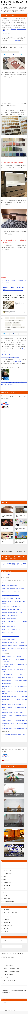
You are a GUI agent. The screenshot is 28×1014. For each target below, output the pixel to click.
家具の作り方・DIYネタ (6, 52)
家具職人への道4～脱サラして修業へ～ (10, 595)
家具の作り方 (8, 329)
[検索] (12, 946)
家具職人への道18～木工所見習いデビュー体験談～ (13, 642)
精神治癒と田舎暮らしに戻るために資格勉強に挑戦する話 (14, 720)
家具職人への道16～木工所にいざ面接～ (10, 636)
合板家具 (22, 327)
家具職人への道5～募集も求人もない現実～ (11, 598)
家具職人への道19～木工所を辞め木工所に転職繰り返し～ (14, 645)
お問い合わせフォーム (20, 361)
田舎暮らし (5, 895)
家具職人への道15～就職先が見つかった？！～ (12, 632)
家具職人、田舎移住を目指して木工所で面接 (11, 656)
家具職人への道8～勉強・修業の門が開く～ (11, 609)
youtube (7, 318)
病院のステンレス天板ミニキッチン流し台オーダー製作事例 (20, 515)
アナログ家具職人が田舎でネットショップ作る (12, 674)
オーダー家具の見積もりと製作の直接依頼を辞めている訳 (14, 728)
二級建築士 (5, 876)
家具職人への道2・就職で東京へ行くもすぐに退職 (13, 588)
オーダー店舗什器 (19, 320)
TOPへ (21, 1012)
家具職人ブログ (6, 888)
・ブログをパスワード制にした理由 (10, 357)
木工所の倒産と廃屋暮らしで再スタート (10, 683)
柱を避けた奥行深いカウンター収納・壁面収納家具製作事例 (7, 515)
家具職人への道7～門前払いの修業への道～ (11, 606)
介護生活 (4, 879)
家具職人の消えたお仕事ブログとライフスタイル (12, 3)
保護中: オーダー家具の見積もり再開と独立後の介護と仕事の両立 (20, 528)
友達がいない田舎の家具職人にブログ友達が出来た (13, 677)
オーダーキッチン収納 (20, 318)
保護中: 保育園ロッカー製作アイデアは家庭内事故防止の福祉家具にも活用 (20, 541)
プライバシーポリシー (7, 983)
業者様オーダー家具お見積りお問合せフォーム (13, 971)
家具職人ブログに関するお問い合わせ (10, 980)
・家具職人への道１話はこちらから (10, 354)
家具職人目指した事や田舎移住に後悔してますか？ (13, 712)
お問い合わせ (17, 40)
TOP (13, 953)
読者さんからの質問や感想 (8, 901)
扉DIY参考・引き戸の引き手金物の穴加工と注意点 (21, 551)
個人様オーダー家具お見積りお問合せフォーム (13, 968)
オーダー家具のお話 (7, 870)
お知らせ (4, 863)
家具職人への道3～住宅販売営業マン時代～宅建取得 (13, 591)
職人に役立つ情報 (6, 898)
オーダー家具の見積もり (8, 965)
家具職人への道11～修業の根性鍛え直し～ (11, 618)
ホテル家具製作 (16, 322)
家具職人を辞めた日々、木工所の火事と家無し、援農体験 (14, 680)
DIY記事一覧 (5, 931)
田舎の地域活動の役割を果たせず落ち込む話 (15, 734)
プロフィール (5, 977)
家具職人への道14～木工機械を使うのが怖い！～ (12, 629)
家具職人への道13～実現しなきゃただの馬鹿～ (12, 626)
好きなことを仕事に (7, 922)
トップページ (5, 961)
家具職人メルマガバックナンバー (9, 892)
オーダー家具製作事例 (10, 320)
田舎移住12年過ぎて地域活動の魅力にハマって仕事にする (14, 696)
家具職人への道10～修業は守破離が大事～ (11, 615)
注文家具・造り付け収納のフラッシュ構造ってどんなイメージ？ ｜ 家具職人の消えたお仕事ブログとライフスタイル (14, 565)
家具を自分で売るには (7, 925)
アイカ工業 (13, 318)
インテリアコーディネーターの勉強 (10, 867)
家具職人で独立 (6, 928)
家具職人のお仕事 (15, 52)
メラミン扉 (8, 327)
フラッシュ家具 (8, 322)
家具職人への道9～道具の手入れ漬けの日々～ (12, 612)
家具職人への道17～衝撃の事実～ (9, 639)
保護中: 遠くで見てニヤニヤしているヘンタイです (7, 540)
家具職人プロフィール (5, 574)
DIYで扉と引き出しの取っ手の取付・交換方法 (8, 551)
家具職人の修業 (6, 919)
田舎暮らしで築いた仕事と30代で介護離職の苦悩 (12, 704)
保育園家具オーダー (15, 327)
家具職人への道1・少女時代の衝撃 (9, 585)
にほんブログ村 (5, 404)
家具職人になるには (7, 915)
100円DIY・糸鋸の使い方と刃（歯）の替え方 (7, 527)
